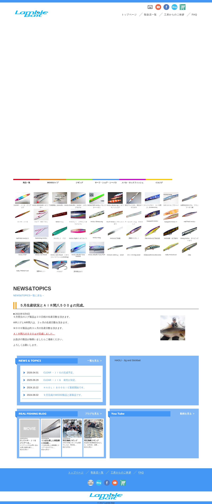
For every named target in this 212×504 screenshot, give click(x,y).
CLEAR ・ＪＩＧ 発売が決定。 (60, 380)
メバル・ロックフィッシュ (132, 183)
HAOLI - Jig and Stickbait (127, 360)
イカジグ (159, 183)
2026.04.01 (32, 372)
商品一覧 (26, 183)
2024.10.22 (32, 387)
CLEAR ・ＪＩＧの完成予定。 (59, 372)
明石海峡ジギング (70, 440)
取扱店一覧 (150, 14)
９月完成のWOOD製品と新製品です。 (63, 395)
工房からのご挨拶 (174, 14)
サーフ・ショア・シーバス (106, 183)
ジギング (79, 183)
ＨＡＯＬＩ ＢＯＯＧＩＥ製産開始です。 (64, 387)
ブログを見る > (93, 413)
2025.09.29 (32, 380)
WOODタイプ (52, 183)
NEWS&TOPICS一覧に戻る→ (28, 295)
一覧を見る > (94, 360)
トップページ (129, 14)
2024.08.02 (32, 395)
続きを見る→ (24, 449)
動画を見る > (187, 413)
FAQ (194, 14)
